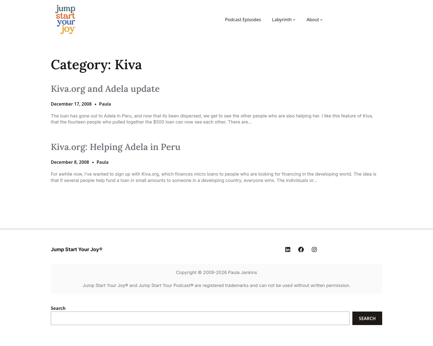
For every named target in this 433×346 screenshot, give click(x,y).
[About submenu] (321, 19)
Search (58, 308)
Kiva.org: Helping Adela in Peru (116, 147)
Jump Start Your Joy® (76, 249)
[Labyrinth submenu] (294, 19)
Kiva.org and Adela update (105, 89)
